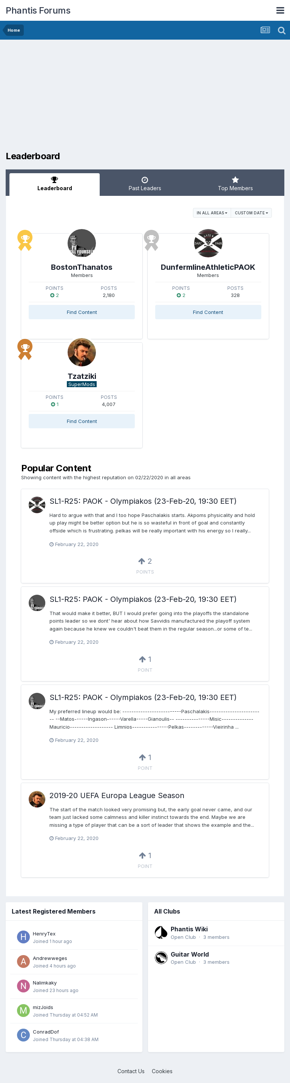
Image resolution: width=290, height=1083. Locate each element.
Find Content (82, 312)
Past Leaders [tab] (144, 183)
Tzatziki (82, 376)
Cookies (162, 1071)
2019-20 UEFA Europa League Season (116, 795)
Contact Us (131, 1071)
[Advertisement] (94, 98)
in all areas (212, 213)
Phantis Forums (38, 10)
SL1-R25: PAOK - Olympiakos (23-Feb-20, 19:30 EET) (143, 501)
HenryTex (44, 934)
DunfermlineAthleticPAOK (208, 267)
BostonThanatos (82, 267)
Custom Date (251, 213)
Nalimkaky (45, 983)
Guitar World (190, 954)
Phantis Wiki (189, 929)
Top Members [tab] (235, 183)
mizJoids (43, 1007)
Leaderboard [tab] (54, 183)
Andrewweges (50, 958)
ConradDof (46, 1032)
